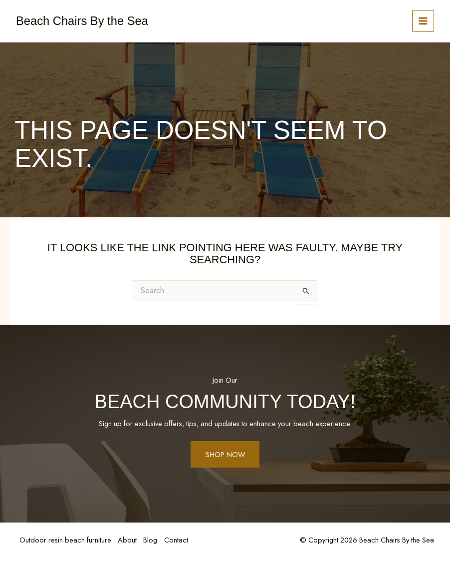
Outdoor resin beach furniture (66, 540)
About (129, 540)
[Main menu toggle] (423, 21)
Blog (154, 540)
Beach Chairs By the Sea (82, 20)
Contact (181, 540)
